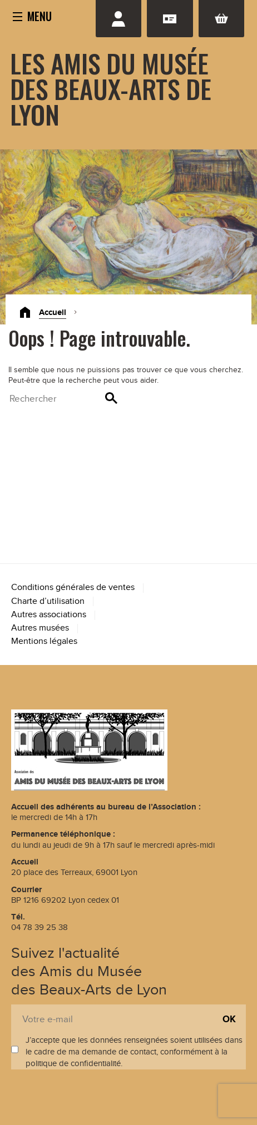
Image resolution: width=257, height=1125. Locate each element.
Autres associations (48, 614)
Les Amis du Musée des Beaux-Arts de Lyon (110, 88)
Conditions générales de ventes (73, 587)
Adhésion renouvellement (169, 18)
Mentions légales (44, 641)
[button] (32, 15)
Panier (221, 18)
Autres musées (40, 628)
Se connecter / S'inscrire (118, 18)
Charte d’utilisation (48, 601)
